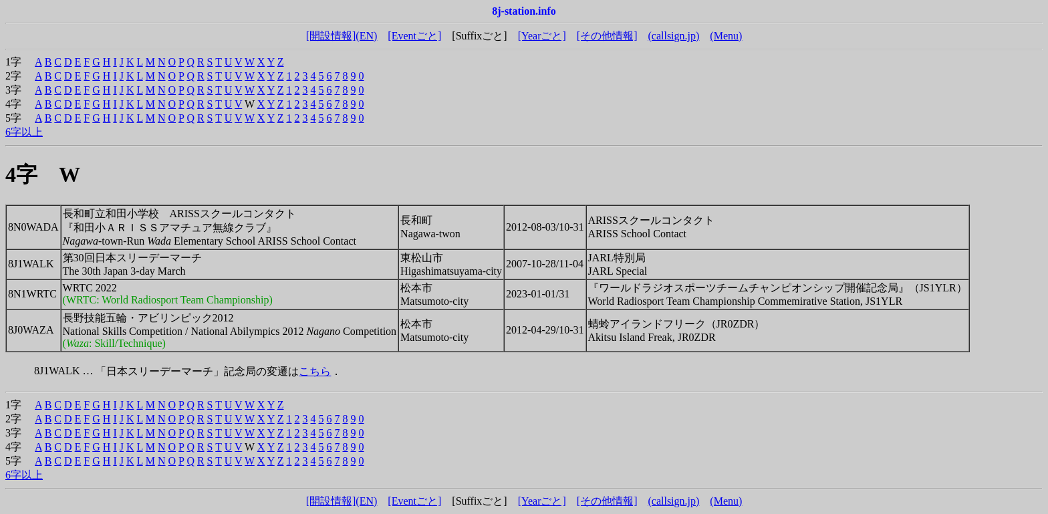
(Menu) (726, 35)
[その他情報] (607, 35)
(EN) (366, 35)
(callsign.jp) (673, 35)
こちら (315, 371)
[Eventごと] (414, 35)
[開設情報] (331, 35)
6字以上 (24, 132)
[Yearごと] (542, 35)
